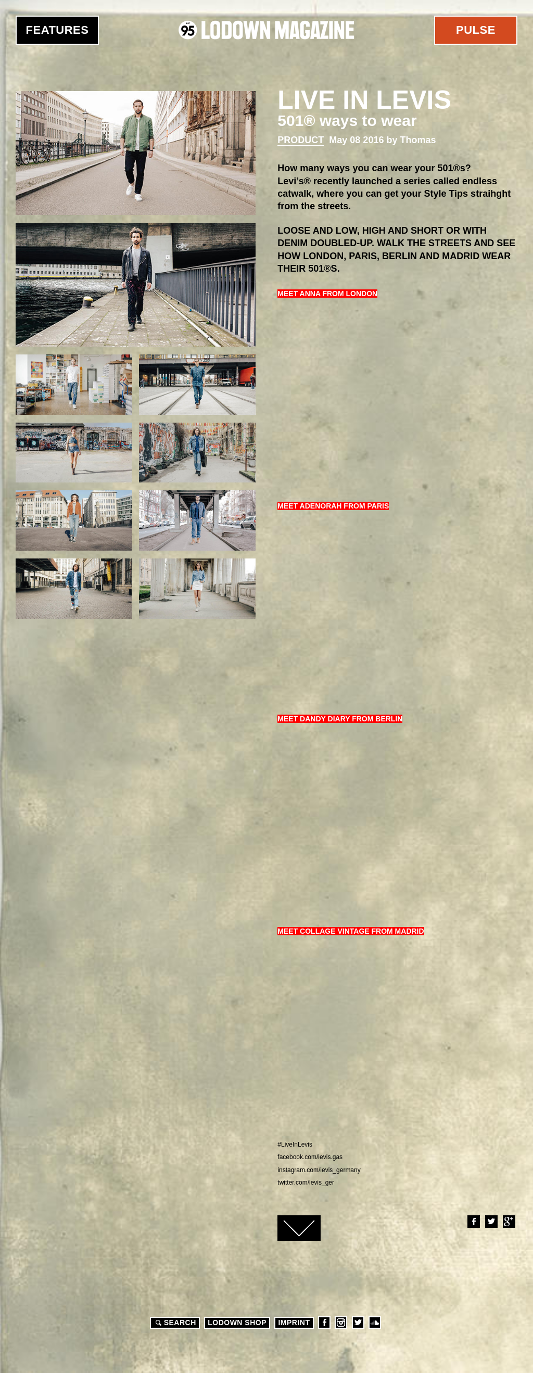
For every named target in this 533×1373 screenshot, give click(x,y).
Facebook (473, 1221)
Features (57, 29)
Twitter (491, 1221)
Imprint (294, 1322)
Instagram (341, 1322)
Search (174, 1322)
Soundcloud (375, 1322)
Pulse (476, 29)
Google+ (508, 1221)
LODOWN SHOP (237, 1322)
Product (300, 140)
